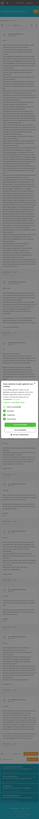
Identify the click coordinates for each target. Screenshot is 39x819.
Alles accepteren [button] (20, 425)
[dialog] (19, 409)
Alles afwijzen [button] (20, 430)
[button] (19, 402)
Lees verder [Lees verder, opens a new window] (16, 399)
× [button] (34, 383)
